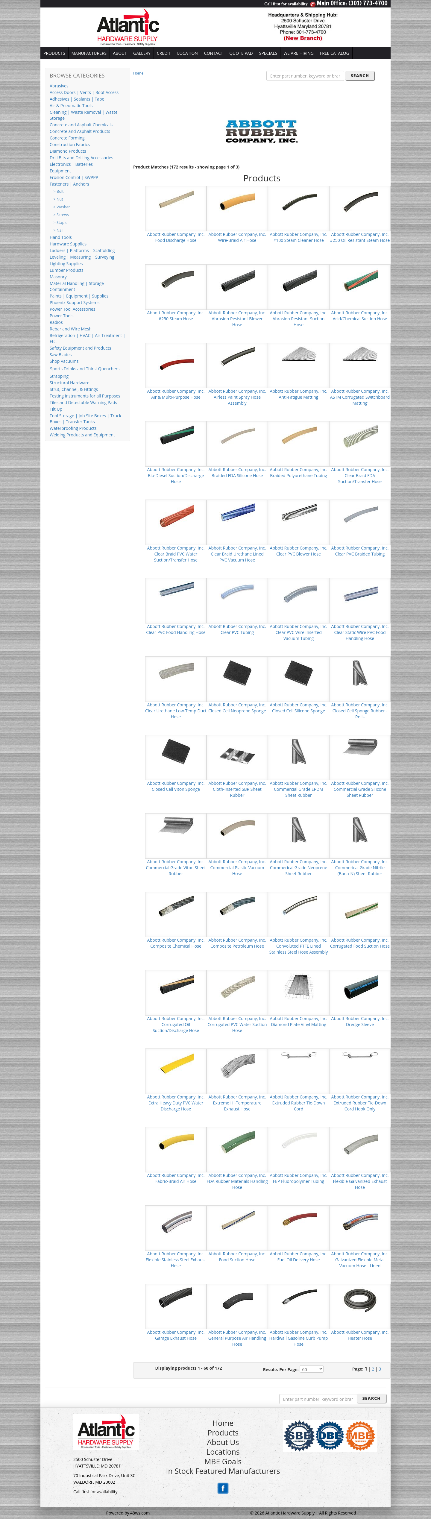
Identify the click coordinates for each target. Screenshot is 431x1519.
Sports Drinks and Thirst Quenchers (84, 368)
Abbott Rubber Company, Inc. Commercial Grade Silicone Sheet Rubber (360, 789)
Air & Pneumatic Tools (71, 105)
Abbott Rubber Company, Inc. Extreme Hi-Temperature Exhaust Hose (237, 1103)
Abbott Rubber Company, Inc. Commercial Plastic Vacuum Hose (237, 867)
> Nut (58, 199)
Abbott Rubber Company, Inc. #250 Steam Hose (176, 315)
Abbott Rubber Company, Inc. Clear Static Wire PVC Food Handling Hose (360, 632)
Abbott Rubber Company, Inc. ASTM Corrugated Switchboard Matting (360, 397)
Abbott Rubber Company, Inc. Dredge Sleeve (360, 1021)
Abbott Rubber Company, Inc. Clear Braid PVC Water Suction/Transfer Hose (176, 554)
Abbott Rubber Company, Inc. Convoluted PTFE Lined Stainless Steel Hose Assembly (298, 946)
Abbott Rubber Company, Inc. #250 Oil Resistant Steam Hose (360, 237)
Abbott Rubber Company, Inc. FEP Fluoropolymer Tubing (298, 1178)
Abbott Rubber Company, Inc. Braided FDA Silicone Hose (237, 472)
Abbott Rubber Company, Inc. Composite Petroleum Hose (237, 943)
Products (223, 1432)
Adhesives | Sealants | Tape (77, 99)
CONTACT (213, 53)
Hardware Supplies (68, 244)
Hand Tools (61, 237)
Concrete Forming (67, 138)
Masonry (58, 277)
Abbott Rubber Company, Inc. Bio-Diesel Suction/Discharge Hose (176, 475)
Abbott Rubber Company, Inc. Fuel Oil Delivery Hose (298, 1256)
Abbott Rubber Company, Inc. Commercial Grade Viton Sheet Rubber (176, 867)
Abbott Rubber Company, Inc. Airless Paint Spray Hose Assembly (237, 397)
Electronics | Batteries (71, 164)
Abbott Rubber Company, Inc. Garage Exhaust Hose (176, 1335)
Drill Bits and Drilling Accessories (81, 157)
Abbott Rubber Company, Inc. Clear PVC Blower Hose (298, 551)
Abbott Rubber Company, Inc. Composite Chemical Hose (176, 943)
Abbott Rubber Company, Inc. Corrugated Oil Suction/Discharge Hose (176, 1024)
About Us (223, 1442)
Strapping (59, 376)
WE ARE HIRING (298, 53)
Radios (56, 322)
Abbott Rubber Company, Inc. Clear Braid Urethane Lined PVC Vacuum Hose (237, 554)
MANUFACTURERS (89, 53)
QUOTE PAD (241, 53)
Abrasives (59, 86)
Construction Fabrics (70, 144)
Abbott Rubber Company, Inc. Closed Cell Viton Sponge (176, 786)
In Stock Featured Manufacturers (223, 1471)
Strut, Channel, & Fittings (74, 389)
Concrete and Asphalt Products (80, 131)
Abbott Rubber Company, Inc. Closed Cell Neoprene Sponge (237, 708)
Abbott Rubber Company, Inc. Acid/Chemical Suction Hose (360, 315)
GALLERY (142, 53)
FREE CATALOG (334, 53)
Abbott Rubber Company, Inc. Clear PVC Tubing (237, 629)
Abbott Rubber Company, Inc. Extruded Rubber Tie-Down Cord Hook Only (360, 1103)
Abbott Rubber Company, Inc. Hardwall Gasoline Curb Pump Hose (298, 1338)
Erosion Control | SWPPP (74, 177)
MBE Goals (223, 1461)
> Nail (58, 230)
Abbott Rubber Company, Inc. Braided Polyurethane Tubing (298, 472)
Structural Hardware (69, 383)
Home (138, 73)
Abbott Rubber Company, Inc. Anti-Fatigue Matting (298, 394)
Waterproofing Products (73, 428)
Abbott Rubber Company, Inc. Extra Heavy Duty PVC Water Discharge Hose (176, 1103)
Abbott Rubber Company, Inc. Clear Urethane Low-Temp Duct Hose (176, 711)
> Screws (61, 214)
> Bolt (59, 191)
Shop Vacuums (64, 361)
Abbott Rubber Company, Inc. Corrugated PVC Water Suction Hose (237, 1024)
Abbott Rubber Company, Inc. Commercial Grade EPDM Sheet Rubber (298, 789)
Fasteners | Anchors (69, 184)
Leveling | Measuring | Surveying (82, 257)
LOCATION (187, 53)
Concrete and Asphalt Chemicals (81, 125)
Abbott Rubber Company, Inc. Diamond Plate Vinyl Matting (298, 1021)
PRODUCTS (54, 53)
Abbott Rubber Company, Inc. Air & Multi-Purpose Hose (176, 394)
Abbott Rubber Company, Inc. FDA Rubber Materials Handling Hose (237, 1181)
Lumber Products (67, 270)
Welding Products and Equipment (82, 435)
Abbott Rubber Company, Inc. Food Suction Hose (237, 1256)
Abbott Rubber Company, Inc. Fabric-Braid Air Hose (176, 1178)
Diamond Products (68, 151)
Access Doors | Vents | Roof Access (84, 92)
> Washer (62, 207)
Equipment (60, 171)
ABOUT (120, 53)
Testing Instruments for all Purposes (85, 396)
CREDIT (164, 53)
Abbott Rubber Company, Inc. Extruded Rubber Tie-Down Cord (298, 1103)
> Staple (61, 222)
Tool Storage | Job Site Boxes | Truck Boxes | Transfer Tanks (85, 418)
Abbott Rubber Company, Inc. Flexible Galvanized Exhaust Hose (360, 1181)
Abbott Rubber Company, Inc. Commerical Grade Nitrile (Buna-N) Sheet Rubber (360, 867)
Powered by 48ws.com (128, 1513)
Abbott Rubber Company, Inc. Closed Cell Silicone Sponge (298, 708)
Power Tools (62, 315)
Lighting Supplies (66, 263)
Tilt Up (56, 409)
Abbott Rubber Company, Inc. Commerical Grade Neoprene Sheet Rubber (298, 867)
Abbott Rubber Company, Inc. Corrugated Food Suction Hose (360, 943)
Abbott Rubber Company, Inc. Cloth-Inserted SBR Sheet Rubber (237, 789)
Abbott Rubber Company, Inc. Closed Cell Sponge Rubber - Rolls (360, 711)
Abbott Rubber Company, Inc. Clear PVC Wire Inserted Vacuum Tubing (298, 632)
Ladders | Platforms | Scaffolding (82, 250)
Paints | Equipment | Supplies (79, 296)
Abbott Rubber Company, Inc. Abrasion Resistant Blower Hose (237, 318)
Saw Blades (61, 354)
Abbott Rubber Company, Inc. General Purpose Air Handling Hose (237, 1338)
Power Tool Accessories (72, 309)
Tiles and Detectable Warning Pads (83, 402)
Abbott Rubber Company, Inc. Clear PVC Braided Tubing (360, 551)
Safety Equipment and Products (80, 348)
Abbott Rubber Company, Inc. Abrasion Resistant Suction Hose (298, 318)
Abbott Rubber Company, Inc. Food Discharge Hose (176, 237)
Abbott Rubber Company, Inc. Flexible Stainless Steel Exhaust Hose (176, 1259)
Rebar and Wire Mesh (71, 329)
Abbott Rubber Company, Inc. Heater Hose (360, 1335)
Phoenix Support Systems (74, 302)
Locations (222, 1452)
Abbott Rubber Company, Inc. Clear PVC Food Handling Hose (175, 629)
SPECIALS (268, 53)
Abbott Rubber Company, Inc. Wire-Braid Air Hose (237, 237)
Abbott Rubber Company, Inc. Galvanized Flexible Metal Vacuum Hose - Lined (360, 1259)
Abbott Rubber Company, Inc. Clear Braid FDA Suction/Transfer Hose (360, 475)
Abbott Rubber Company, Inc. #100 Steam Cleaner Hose (298, 237)
